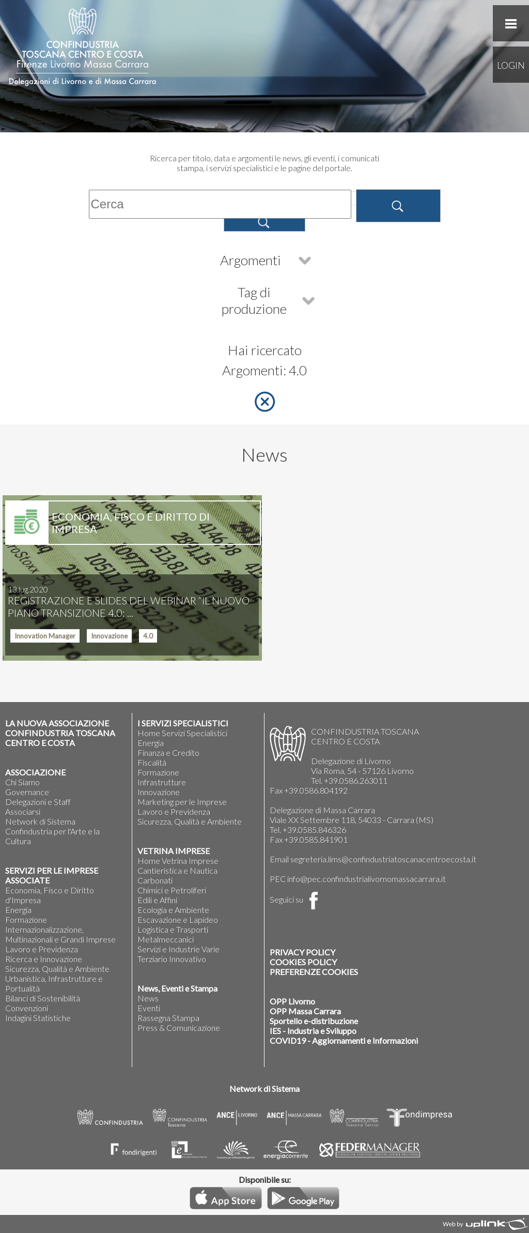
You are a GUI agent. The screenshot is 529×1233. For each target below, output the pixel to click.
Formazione (26, 919)
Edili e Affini (157, 900)
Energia (18, 910)
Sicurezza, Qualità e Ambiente (57, 968)
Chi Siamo (22, 782)
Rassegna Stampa (168, 1018)
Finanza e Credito (168, 752)
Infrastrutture (161, 782)
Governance (27, 792)
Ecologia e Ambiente (173, 910)
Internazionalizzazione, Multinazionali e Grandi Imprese (60, 934)
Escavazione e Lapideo (177, 919)
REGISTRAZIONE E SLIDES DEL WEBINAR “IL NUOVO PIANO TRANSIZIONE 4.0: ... (129, 602)
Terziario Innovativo (171, 959)
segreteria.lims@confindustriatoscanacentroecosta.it (383, 859)
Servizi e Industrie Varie (178, 949)
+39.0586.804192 (316, 790)
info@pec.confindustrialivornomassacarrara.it (366, 879)
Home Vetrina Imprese (178, 860)
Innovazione (158, 792)
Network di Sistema (40, 821)
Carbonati (155, 880)
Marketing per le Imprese (182, 801)
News (148, 998)
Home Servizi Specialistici (182, 733)
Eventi (148, 1008)
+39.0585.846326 (314, 829)
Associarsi (22, 811)
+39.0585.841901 (316, 839)
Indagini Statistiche (38, 1018)
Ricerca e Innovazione (43, 959)
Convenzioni (26, 1008)
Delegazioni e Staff (38, 801)
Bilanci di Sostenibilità (42, 998)
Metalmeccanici (165, 939)
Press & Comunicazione (178, 1027)
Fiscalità (151, 762)
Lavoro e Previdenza (41, 949)
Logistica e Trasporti (172, 929)
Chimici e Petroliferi (171, 890)
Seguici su (296, 899)
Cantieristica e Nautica (177, 870)
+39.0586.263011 (355, 780)
